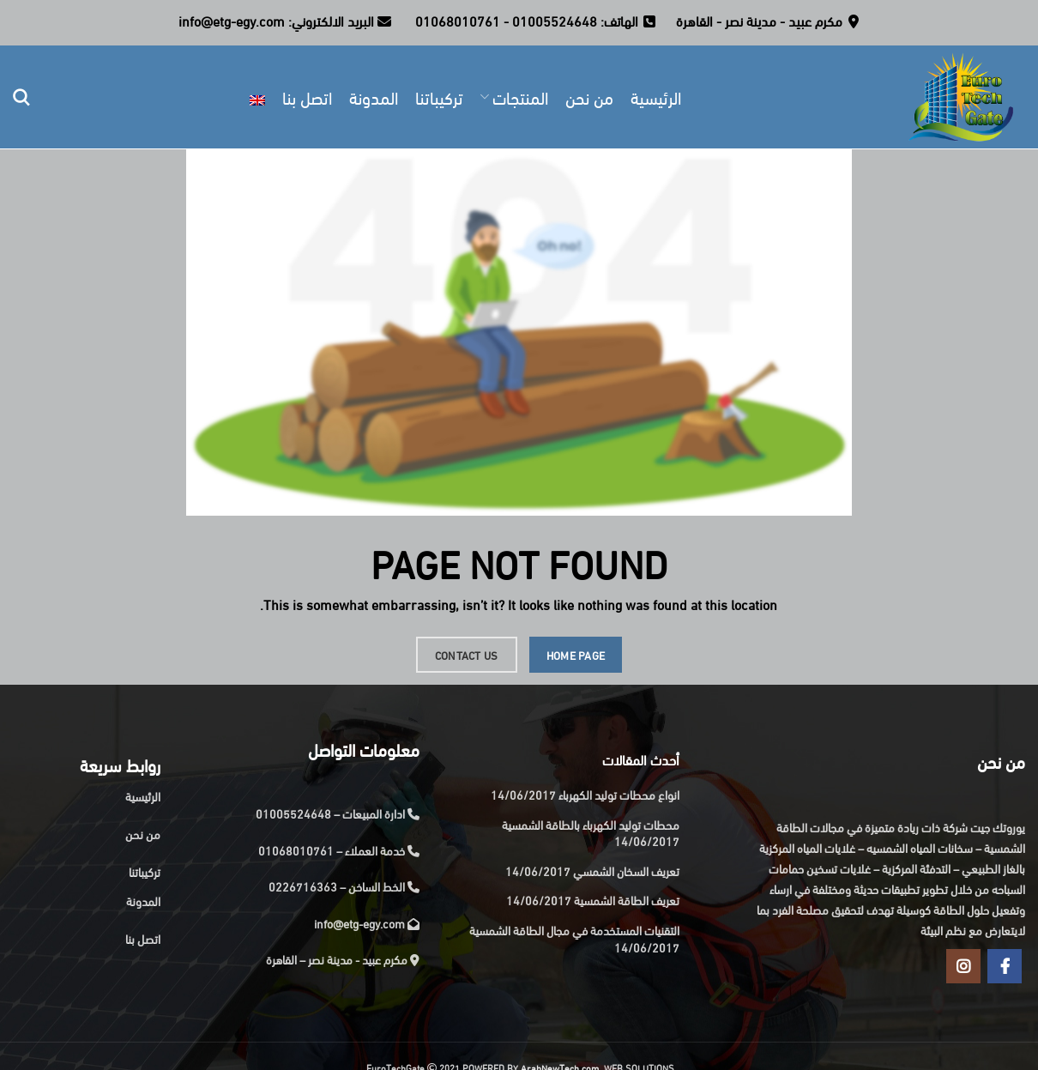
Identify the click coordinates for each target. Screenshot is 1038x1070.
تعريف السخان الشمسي (626, 870)
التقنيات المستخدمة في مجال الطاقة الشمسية (574, 929)
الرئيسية (142, 796)
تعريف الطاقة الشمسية (626, 899)
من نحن (142, 833)
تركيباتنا (144, 871)
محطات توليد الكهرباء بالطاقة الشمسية (590, 824)
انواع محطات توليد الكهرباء (618, 794)
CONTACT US (466, 654)
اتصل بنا (142, 938)
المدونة (143, 900)
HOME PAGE (576, 654)
